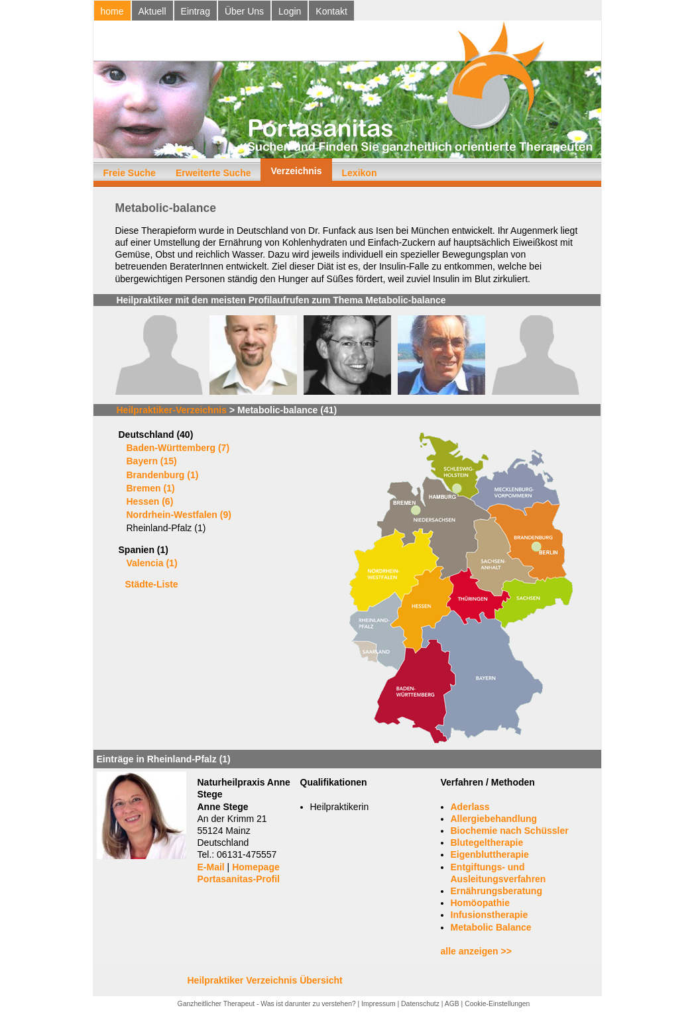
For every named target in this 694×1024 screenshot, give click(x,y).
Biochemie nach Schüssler (510, 830)
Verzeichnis (295, 171)
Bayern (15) (152, 461)
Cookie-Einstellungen (497, 1003)
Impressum (378, 1003)
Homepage (256, 867)
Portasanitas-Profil (239, 879)
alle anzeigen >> (476, 951)
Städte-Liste (151, 584)
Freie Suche (129, 173)
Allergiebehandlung (494, 818)
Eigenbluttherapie (490, 854)
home (112, 11)
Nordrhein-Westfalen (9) (179, 514)
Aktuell (152, 11)
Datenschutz (420, 1003)
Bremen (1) (151, 488)
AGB (452, 1003)
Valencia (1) (152, 563)
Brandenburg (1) (163, 475)
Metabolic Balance (491, 927)
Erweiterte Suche (213, 173)
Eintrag (195, 11)
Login (289, 11)
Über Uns (244, 11)
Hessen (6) (150, 501)
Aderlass (470, 806)
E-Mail (211, 867)
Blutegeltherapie (487, 842)
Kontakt (331, 11)
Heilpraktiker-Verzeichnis (172, 410)
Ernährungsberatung (496, 891)
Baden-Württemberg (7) (178, 447)
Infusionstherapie (489, 914)
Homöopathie (480, 902)
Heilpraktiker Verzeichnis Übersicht (265, 980)
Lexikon (359, 173)
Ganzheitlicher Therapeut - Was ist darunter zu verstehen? (267, 1003)
